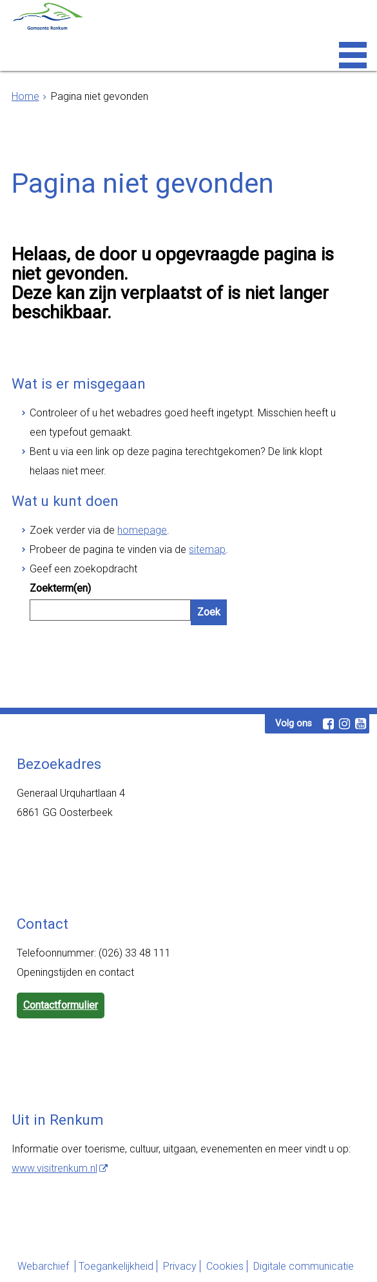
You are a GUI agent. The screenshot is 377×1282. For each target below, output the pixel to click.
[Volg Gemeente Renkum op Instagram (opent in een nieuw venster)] (344, 724)
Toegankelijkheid (116, 1266)
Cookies (225, 1266)
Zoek (208, 612)
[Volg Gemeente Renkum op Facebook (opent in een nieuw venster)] (328, 724)
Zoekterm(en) (60, 588)
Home (25, 96)
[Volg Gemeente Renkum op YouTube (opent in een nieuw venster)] (360, 724)
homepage (142, 530)
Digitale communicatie (303, 1266)
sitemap (207, 549)
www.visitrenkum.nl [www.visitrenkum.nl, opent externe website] (54, 1168)
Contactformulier (60, 1005)
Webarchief (44, 1266)
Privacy (180, 1266)
